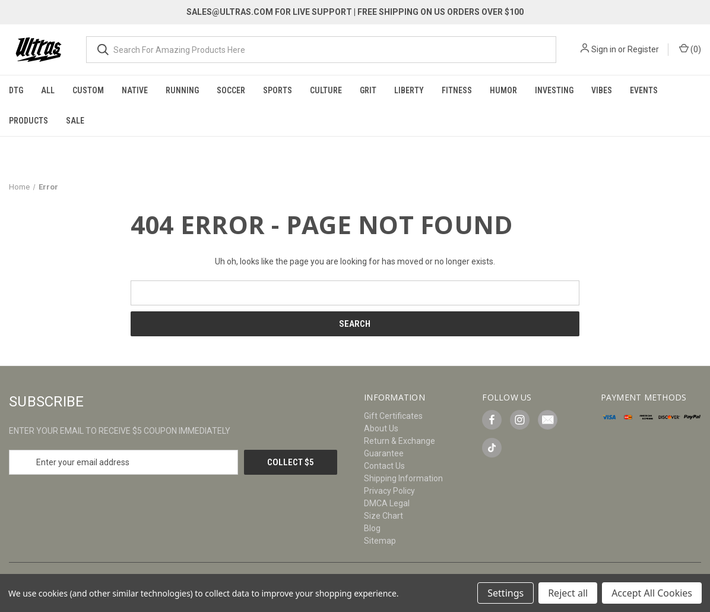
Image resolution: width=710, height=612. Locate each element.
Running (182, 90)
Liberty (409, 90)
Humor (503, 90)
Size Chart (383, 515)
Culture (326, 90)
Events (644, 90)
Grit (368, 90)
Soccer (231, 90)
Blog (372, 528)
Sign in (603, 49)
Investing (554, 90)
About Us (381, 428)
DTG (16, 90)
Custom (88, 90)
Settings (505, 593)
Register (643, 49)
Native (135, 90)
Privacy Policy (389, 491)
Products (28, 120)
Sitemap (380, 540)
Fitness (457, 90)
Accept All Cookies (651, 593)
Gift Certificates (393, 416)
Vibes (601, 90)
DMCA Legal (387, 503)
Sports (277, 90)
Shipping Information (403, 478)
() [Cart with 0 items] (690, 48)
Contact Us (384, 466)
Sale (75, 120)
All (48, 90)
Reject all (568, 593)
